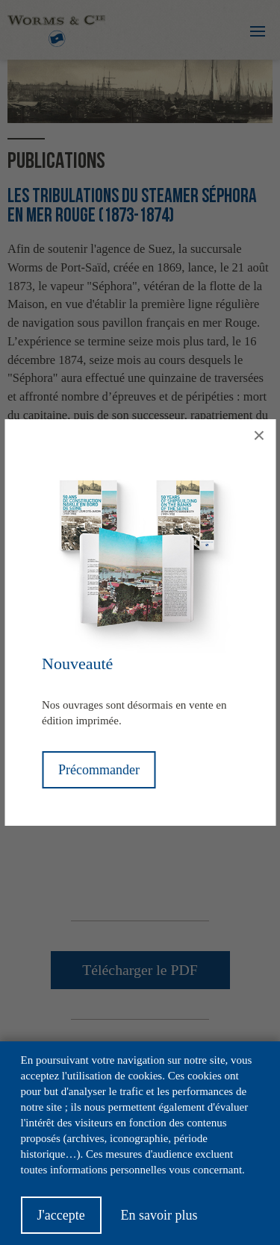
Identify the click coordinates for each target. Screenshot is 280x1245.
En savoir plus (158, 1215)
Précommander (99, 769)
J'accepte (61, 1215)
